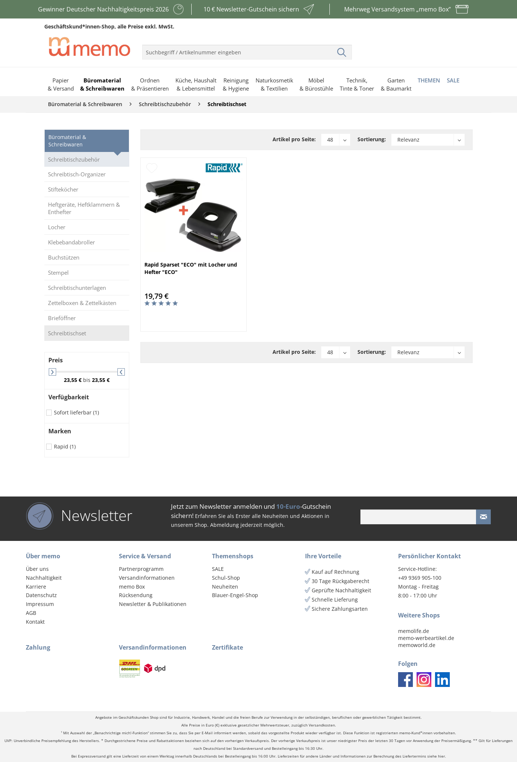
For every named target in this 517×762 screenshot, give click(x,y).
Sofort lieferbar (76, 412)
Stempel (58, 272)
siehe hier (436, 756)
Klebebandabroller (71, 242)
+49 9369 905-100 (419, 577)
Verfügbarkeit (68, 397)
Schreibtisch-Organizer (77, 174)
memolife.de (413, 630)
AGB (31, 612)
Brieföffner (62, 318)
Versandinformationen (147, 577)
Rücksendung (136, 595)
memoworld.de (416, 644)
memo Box (132, 586)
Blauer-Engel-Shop (235, 595)
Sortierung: (371, 139)
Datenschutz (41, 595)
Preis (55, 360)
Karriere (36, 586)
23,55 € (73, 379)
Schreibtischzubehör (74, 159)
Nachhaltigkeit (44, 577)
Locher (56, 227)
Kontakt (35, 621)
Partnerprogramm (141, 568)
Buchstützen (63, 257)
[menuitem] (247, 49)
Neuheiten (225, 586)
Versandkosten (322, 725)
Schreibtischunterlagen (77, 287)
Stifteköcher (63, 189)
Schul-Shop (226, 577)
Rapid (65, 446)
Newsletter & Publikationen (152, 603)
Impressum (40, 603)
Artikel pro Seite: (294, 139)
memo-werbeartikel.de (426, 637)
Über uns (37, 568)
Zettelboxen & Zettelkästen (82, 303)
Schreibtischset (67, 333)
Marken (59, 431)
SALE (218, 568)
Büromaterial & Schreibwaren (67, 140)
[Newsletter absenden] (483, 516)
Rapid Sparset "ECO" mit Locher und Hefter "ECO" (190, 268)
